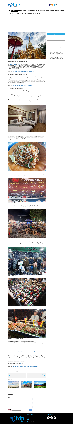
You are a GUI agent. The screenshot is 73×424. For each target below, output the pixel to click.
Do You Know (42, 10)
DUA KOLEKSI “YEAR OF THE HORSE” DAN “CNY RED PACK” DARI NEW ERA (56, 58)
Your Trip (24, 10)
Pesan (9, 404)
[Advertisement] (36, 23)
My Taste (20, 10)
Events (47, 10)
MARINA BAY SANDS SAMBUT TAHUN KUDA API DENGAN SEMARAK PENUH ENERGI (56, 53)
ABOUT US (62, 10)
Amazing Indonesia (31, 10)
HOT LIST (37, 10)
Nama (9, 397)
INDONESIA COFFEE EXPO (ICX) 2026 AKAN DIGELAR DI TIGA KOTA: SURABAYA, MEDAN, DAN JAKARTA (56, 48)
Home (9, 10)
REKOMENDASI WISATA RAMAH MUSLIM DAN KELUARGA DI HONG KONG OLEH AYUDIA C (56, 37)
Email (9, 401)
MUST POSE (52, 10)
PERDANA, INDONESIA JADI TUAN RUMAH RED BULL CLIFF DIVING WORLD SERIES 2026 (56, 43)
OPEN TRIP (57, 10)
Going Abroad (14, 10)
